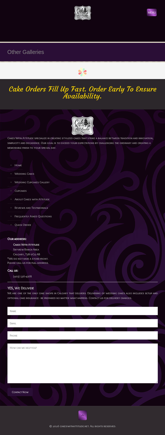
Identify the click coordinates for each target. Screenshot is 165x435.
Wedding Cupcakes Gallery (32, 182)
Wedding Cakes (24, 174)
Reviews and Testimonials (31, 208)
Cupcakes (21, 191)
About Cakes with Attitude (32, 199)
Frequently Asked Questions (33, 216)
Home (18, 165)
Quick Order (23, 225)
